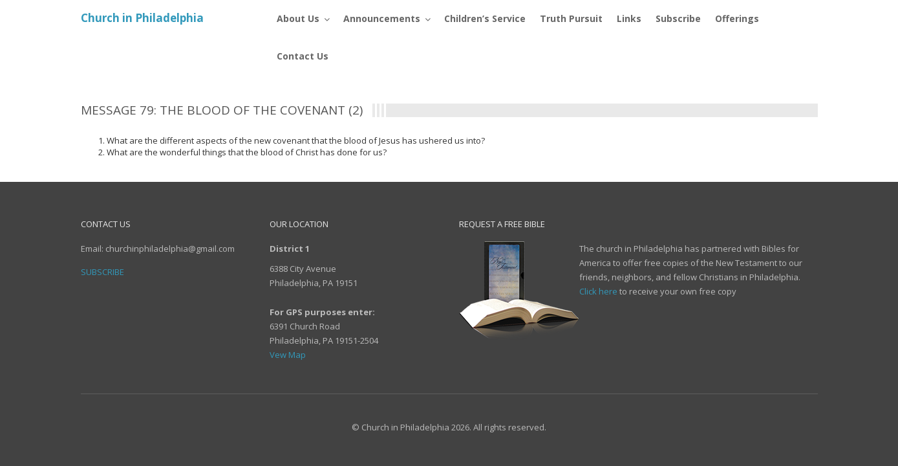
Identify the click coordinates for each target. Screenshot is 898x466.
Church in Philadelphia (142, 17)
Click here (598, 291)
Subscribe (102, 272)
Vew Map (288, 355)
